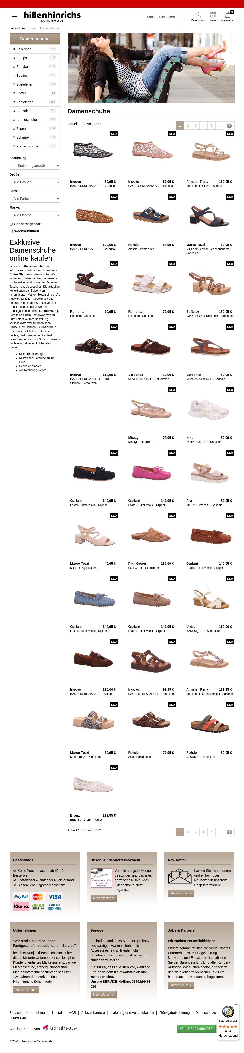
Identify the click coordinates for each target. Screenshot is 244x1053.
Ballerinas (24, 49)
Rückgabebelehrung (175, 1013)
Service (15, 1013)
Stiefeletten (25, 84)
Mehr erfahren (103, 898)
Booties (22, 75)
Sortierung (18, 158)
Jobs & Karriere (93, 1013)
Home (31, 28)
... (219, 125)
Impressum (18, 1017)
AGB (72, 1013)
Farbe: (15, 191)
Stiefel (21, 93)
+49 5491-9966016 (196, 1029)
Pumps (22, 58)
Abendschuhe (27, 120)
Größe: (15, 174)
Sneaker (23, 67)
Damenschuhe (49, 28)
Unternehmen (36, 1013)
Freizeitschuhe (27, 146)
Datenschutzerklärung (211, 1013)
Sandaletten (25, 111)
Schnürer (23, 137)
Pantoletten (25, 102)
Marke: (15, 207)
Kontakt (57, 1013)
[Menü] (236, 1006)
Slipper (22, 128)
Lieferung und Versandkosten (132, 1013)
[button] (35, 38)
